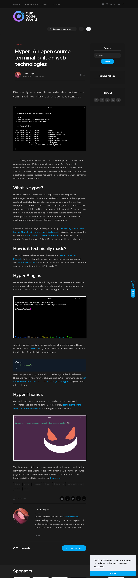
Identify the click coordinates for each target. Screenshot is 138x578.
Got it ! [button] (113, 574)
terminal (26, 484)
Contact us (56, 4)
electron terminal (59, 484)
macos (26, 489)
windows (17, 489)
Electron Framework (27, 262)
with (16, 4)
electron (47, 484)
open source (37, 484)
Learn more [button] (99, 567)
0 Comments (21, 548)
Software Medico (70, 516)
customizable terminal (75, 484)
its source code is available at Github (42, 235)
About (44, 4)
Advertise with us (31, 4)
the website (54, 478)
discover (17, 484)
